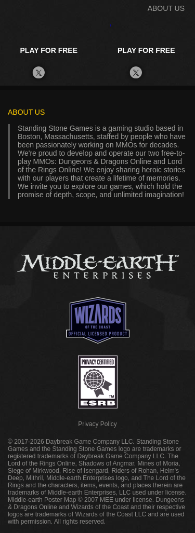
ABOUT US (166, 8)
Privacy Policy (97, 424)
